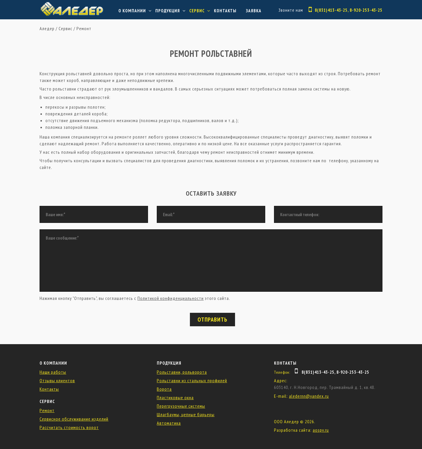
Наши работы (53, 372)
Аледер (47, 28)
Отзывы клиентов (57, 380)
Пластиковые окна (175, 397)
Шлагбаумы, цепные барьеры (186, 414)
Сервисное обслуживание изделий (74, 419)
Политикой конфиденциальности (170, 298)
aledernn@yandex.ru (309, 396)
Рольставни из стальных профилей (192, 380)
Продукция (167, 10)
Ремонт (83, 28)
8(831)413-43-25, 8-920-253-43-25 (348, 10)
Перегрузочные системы (181, 406)
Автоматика (169, 423)
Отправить (212, 319)
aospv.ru (321, 430)
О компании (132, 10)
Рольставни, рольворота (182, 372)
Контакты (225, 10)
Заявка (253, 10)
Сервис (197, 10)
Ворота (164, 389)
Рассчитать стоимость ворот (69, 427)
